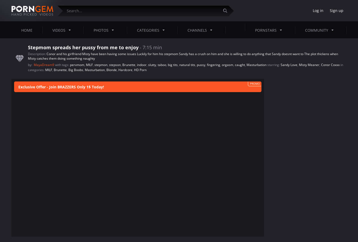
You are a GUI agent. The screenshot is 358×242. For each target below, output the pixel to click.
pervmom (77, 65)
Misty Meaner (309, 65)
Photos (105, 30)
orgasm (227, 65)
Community (321, 30)
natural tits (187, 65)
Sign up (336, 10)
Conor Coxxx (330, 65)
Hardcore (125, 70)
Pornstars (270, 30)
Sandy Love (289, 65)
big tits (173, 65)
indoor (142, 65)
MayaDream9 (44, 65)
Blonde (111, 70)
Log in (318, 10)
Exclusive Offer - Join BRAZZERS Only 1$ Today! (61, 86)
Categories (152, 30)
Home (26, 30)
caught (240, 65)
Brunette (128, 65)
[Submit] (227, 10)
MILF (89, 65)
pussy (201, 65)
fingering (213, 65)
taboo (162, 65)
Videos (63, 30)
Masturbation (257, 65)
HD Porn (140, 70)
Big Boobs (75, 70)
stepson (115, 65)
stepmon (100, 65)
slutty (152, 65)
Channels (201, 30)
